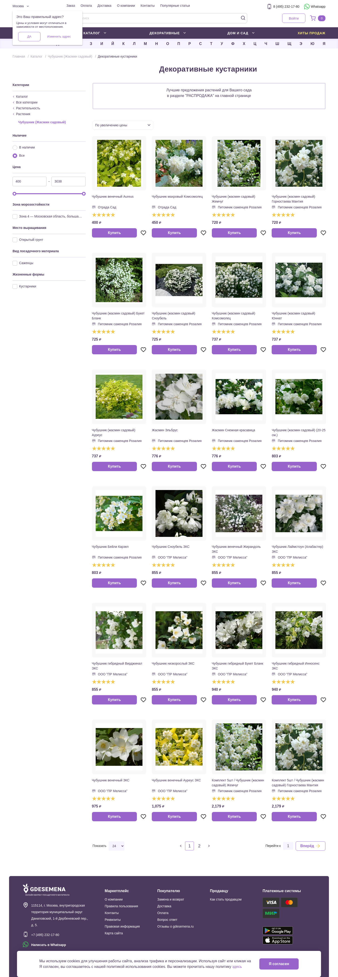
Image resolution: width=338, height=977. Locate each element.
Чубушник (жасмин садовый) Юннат (293, 315)
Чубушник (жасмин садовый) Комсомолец (233, 315)
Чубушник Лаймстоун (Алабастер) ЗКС (297, 549)
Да (29, 36)
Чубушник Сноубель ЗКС (170, 547)
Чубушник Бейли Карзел (110, 547)
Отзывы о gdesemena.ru (175, 926)
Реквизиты (113, 920)
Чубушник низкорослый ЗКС (173, 663)
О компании (126, 5)
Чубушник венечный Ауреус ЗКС (176, 780)
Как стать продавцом (226, 899)
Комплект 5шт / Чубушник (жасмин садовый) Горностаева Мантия (298, 782)
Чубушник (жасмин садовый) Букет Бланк (118, 315)
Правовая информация (122, 926)
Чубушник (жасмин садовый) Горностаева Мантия (293, 199)
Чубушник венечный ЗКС (110, 780)
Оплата (86, 5)
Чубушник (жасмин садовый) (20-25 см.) (298, 432)
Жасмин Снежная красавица (233, 430)
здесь (237, 967)
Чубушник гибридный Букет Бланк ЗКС (237, 666)
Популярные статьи (175, 5)
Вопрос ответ (167, 920)
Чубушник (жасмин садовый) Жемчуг (233, 199)
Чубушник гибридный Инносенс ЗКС (295, 666)
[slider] (14, 194)
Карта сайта (114, 933)
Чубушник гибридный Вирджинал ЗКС (117, 666)
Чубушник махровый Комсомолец (177, 196)
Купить (114, 233)
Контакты (148, 5)
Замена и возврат (170, 899)
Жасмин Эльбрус (165, 430)
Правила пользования (121, 906)
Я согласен (279, 964)
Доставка (105, 5)
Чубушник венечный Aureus (113, 196)
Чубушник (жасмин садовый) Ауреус (113, 432)
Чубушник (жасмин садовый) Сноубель (173, 315)
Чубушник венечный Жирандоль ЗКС (236, 549)
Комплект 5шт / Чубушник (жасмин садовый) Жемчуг (238, 782)
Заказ (71, 5)
